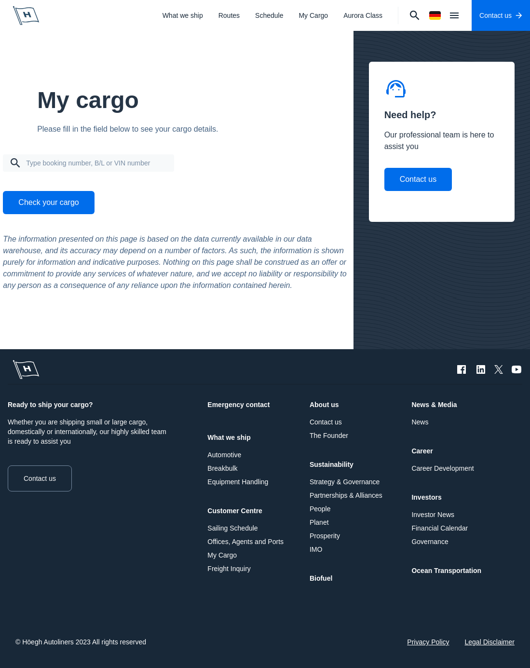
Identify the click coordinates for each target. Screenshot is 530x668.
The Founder (329, 435)
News (419, 422)
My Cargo (313, 15)
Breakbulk (222, 468)
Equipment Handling (237, 482)
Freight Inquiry (228, 569)
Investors (426, 497)
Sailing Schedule (232, 528)
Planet (319, 522)
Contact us (418, 179)
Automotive (224, 455)
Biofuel (321, 578)
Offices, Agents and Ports (245, 541)
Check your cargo (48, 202)
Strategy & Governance (345, 482)
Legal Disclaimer (490, 642)
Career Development (442, 468)
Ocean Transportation (446, 570)
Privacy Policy (428, 642)
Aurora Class (362, 15)
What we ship (183, 15)
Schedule (269, 15)
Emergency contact (238, 405)
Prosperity (325, 536)
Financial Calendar (439, 528)
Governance (429, 541)
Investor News (432, 514)
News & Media (434, 405)
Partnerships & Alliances (346, 495)
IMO (316, 549)
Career (422, 451)
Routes (229, 15)
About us (324, 405)
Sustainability (331, 464)
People (320, 509)
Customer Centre (234, 511)
